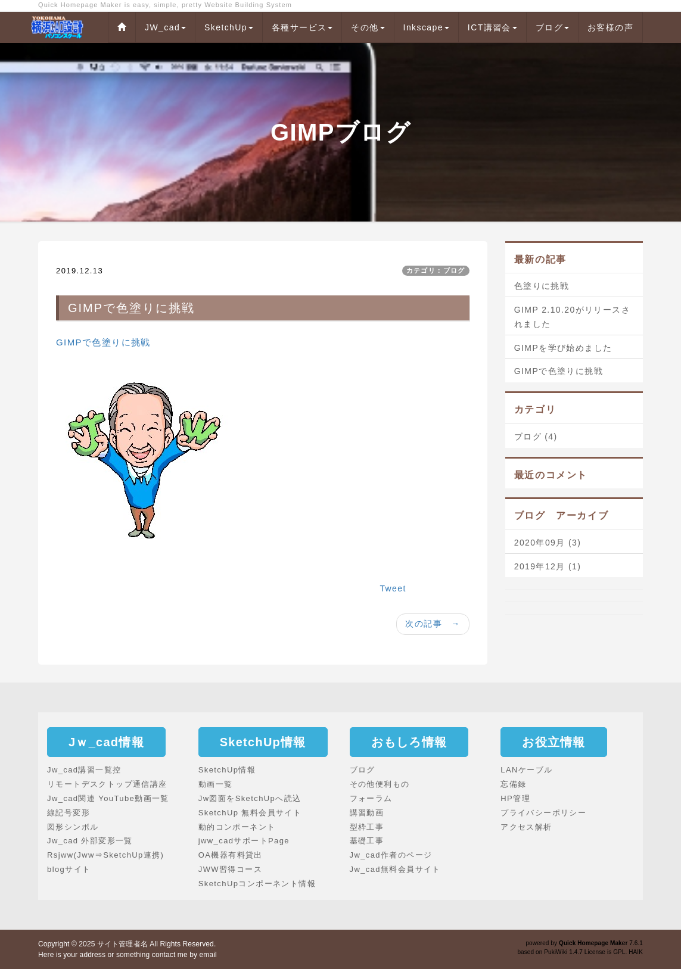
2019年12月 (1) (548, 566)
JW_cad (165, 27)
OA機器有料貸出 (230, 854)
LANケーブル (526, 769)
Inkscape (426, 27)
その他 (367, 27)
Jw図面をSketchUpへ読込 (249, 798)
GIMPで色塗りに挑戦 (103, 342)
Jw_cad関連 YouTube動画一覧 (108, 798)
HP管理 (515, 798)
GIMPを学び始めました (563, 348)
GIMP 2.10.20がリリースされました (572, 317)
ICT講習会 (492, 27)
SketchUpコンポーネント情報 (257, 883)
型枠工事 (367, 826)
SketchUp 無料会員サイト (249, 812)
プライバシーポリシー (543, 812)
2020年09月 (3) (548, 542)
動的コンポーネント (237, 826)
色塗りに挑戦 (541, 286)
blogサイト (69, 869)
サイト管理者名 (122, 944)
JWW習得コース (230, 869)
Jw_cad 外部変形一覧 (90, 840)
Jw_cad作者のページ (391, 854)
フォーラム (371, 798)
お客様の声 (610, 27)
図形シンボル (72, 826)
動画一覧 (215, 784)
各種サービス (302, 27)
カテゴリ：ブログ (435, 270)
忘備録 (513, 784)
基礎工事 (367, 840)
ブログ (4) (536, 436)
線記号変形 (68, 812)
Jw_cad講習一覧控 (84, 769)
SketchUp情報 (227, 769)
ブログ (552, 27)
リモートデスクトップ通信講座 (107, 784)
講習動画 (367, 812)
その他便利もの (380, 784)
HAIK (636, 952)
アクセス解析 (526, 826)
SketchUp (228, 27)
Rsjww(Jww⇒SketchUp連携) (105, 854)
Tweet (393, 588)
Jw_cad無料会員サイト (395, 869)
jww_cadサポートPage (244, 840)
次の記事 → (432, 623)
